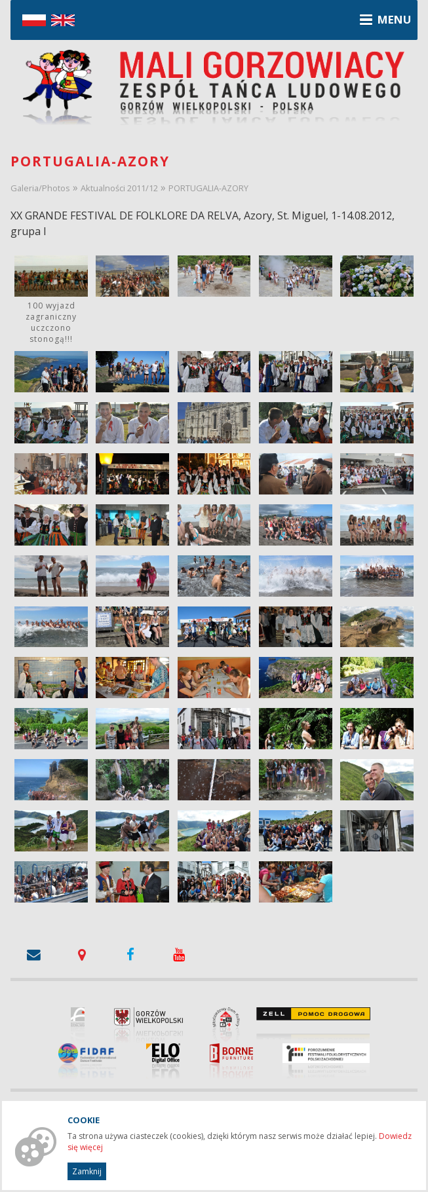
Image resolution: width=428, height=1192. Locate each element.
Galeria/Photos (40, 188)
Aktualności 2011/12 (119, 188)
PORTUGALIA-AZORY (208, 188)
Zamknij (87, 1171)
